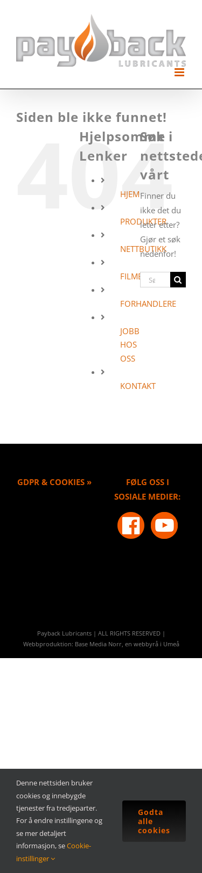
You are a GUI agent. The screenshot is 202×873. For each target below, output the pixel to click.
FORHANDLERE (148, 303)
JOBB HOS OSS (130, 345)
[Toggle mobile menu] (180, 72)
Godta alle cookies (154, 821)
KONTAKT (138, 385)
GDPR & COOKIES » (54, 482)
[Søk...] (155, 279)
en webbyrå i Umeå (152, 644)
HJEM (130, 194)
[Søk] (178, 279)
